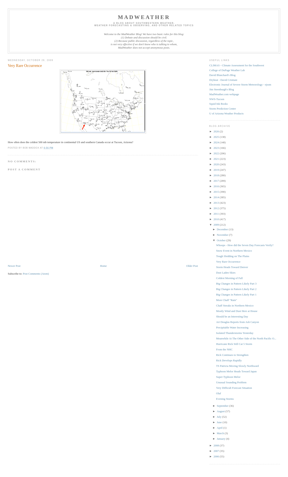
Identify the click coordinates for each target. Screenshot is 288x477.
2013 (217, 202)
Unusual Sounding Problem (231, 382)
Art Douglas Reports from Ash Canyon (237, 322)
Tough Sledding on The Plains (232, 256)
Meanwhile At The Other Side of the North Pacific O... (246, 338)
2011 (217, 213)
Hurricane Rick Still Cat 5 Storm (234, 344)
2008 (217, 445)
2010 (217, 219)
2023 (217, 147)
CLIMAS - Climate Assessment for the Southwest (236, 65)
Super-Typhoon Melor (228, 376)
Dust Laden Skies (226, 272)
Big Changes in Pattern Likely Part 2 (236, 289)
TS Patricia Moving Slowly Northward (237, 365)
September (223, 405)
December (223, 229)
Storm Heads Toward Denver (232, 267)
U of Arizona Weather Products (226, 113)
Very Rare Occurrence (228, 261)
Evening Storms (225, 398)
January (221, 438)
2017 (217, 180)
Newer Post (14, 265)
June (219, 422)
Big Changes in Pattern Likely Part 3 (236, 283)
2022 (217, 153)
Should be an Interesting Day (232, 316)
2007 (217, 451)
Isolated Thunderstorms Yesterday (234, 333)
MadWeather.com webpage (224, 94)
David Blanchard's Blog (222, 75)
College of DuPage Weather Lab (227, 70)
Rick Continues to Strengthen (232, 354)
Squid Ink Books (218, 103)
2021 (217, 158)
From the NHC (224, 349)
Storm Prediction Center (222, 108)
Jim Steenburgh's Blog (221, 89)
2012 (217, 208)
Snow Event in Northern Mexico (234, 250)
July (219, 416)
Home (103, 265)
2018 (217, 175)
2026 (217, 131)
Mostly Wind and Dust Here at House (236, 311)
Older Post (192, 265)
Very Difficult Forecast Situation (234, 387)
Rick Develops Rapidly (229, 360)
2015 (217, 191)
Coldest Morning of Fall (229, 278)
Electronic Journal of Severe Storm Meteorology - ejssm (240, 84)
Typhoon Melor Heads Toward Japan (236, 371)
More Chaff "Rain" (226, 300)
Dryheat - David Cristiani (223, 79)
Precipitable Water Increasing (232, 327)
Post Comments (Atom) (36, 273)
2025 (217, 136)
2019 (217, 169)
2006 (217, 456)
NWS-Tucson (216, 99)
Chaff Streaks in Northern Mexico (234, 305)
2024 (217, 142)
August (221, 411)
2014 (217, 197)
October (221, 240)
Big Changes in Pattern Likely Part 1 (236, 294)
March (221, 433)
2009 (217, 224)
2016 (217, 186)
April (220, 427)
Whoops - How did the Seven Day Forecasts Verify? (244, 245)
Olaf (218, 393)
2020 (217, 164)
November (223, 234)
